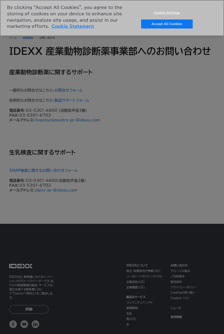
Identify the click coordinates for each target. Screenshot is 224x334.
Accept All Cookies (167, 24)
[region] (112, 18)
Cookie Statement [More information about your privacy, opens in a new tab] (73, 26)
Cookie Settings (167, 12)
